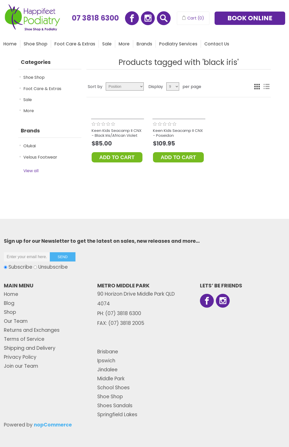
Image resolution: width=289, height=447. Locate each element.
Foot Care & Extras (74, 44)
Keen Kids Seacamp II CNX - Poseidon (178, 133)
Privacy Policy (20, 357)
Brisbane (107, 351)
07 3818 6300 (95, 18)
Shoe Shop (35, 44)
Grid (257, 86)
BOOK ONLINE (249, 18)
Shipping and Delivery (29, 348)
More (124, 44)
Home (10, 44)
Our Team (16, 321)
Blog (9, 303)
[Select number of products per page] (172, 86)
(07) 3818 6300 (123, 313)
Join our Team (21, 366)
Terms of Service (24, 339)
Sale (107, 44)
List (266, 86)
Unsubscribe (53, 267)
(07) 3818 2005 (126, 323)
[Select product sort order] (125, 86)
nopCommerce (53, 424)
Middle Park (110, 378)
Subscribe (20, 267)
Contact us (216, 44)
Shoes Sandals (114, 405)
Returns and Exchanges (32, 330)
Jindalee (107, 369)
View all (30, 171)
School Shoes (113, 387)
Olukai (29, 146)
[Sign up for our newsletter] (27, 256)
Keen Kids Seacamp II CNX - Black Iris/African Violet (116, 133)
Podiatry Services (178, 44)
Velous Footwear (40, 157)
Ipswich (106, 360)
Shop (10, 312)
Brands (144, 44)
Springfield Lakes (117, 414)
